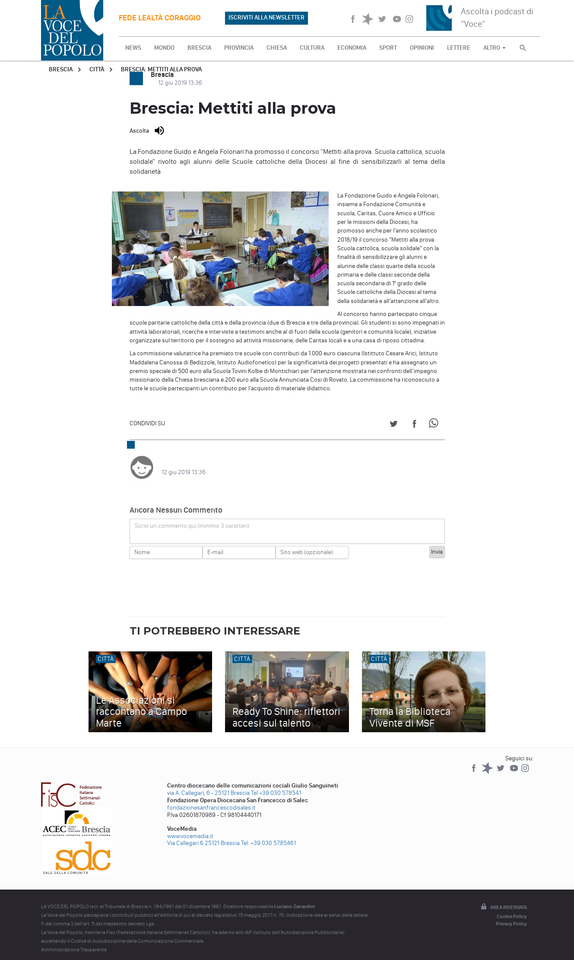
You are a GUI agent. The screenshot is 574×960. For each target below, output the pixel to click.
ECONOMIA (351, 47)
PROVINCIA (239, 47)
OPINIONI (422, 47)
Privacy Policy (511, 915)
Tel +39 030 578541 (276, 784)
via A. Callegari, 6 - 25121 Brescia (208, 784)
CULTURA (312, 47)
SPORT (388, 47)
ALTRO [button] (494, 47)
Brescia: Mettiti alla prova (161, 69)
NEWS (133, 47)
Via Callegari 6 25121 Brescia (203, 834)
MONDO (164, 47)
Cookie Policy (512, 908)
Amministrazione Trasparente (74, 941)
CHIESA (276, 47)
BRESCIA (199, 47)
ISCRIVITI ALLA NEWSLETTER (266, 17)
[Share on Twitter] (393, 425)
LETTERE (458, 47)
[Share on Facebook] (414, 425)
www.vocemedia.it (190, 827)
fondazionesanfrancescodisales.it (211, 799)
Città (96, 69)
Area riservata (503, 898)
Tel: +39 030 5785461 (268, 834)
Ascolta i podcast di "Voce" (497, 17)
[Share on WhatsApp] (435, 425)
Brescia (61, 69)
